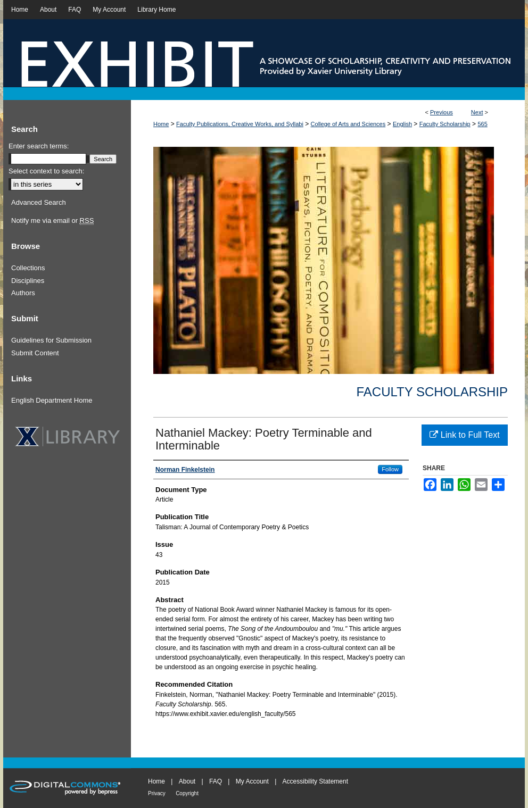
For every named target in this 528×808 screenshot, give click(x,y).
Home (161, 124)
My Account (252, 781)
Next (477, 112)
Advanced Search (38, 202)
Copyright (187, 793)
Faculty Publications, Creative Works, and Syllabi (239, 124)
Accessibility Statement (315, 781)
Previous (441, 112)
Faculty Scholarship (445, 124)
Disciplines (27, 281)
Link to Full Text (464, 434)
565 (482, 124)
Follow (390, 469)
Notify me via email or (52, 220)
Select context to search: (46, 171)
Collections (28, 268)
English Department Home (51, 400)
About (187, 781)
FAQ (215, 781)
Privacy (157, 793)
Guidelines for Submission (51, 340)
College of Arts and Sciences (348, 124)
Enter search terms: (39, 146)
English (402, 124)
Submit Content (35, 353)
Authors (23, 293)
